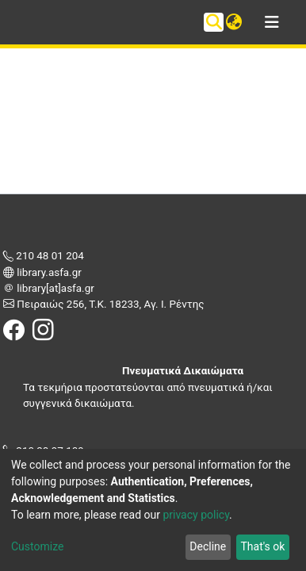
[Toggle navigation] (272, 22)
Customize (37, 546)
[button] (233, 22)
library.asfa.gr (48, 272)
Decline (207, 546)
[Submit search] (214, 22)
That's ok (262, 546)
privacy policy (196, 514)
